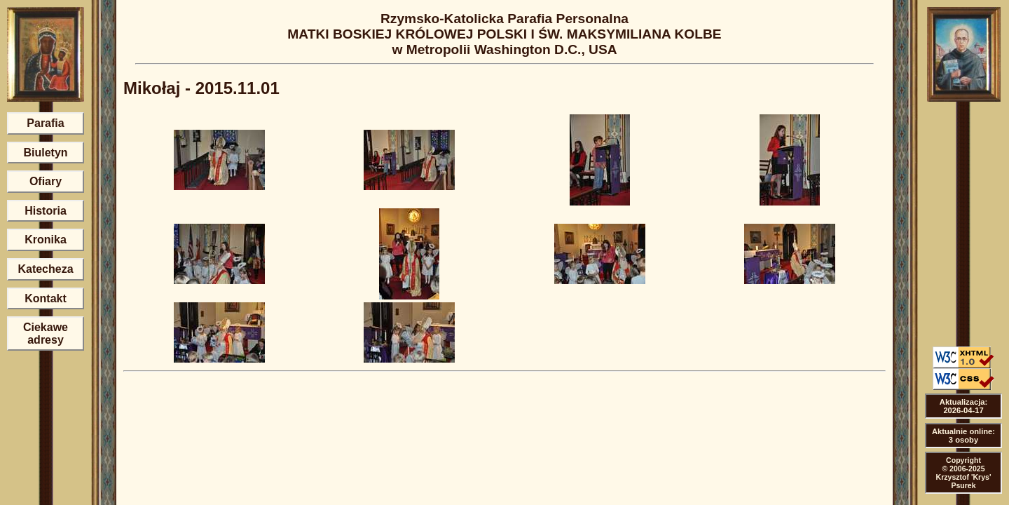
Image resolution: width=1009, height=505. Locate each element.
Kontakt (46, 298)
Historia (46, 211)
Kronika (46, 239)
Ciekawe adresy (45, 333)
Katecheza (45, 269)
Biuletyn (45, 153)
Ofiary (45, 181)
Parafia (45, 123)
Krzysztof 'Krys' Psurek (963, 481)
